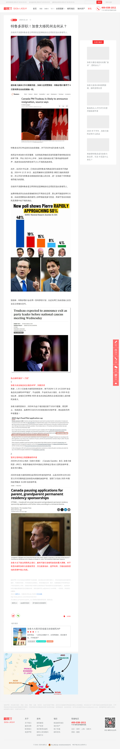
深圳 (78, 729)
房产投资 (40, 726)
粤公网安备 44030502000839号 (59, 745)
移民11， (18, 594)
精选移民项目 (59, 723)
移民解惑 (40, 723)
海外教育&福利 (42, 729)
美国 (40, 8)
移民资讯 (57, 732)
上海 (83, 729)
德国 (78, 732)
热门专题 (57, 729)
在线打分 (40, 735)
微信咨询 (116, 370)
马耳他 (53, 8)
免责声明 (28, 732)
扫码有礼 (116, 378)
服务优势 (28, 726)
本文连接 (39, 594)
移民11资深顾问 (42, 732)
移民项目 (71, 9)
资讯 (90, 9)
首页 (35, 9)
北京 (73, 729)
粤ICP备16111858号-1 (79, 745)
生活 (14, 20)
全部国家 (60, 9)
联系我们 (28, 729)
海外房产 (81, 9)
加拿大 (46, 8)
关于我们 (28, 723)
